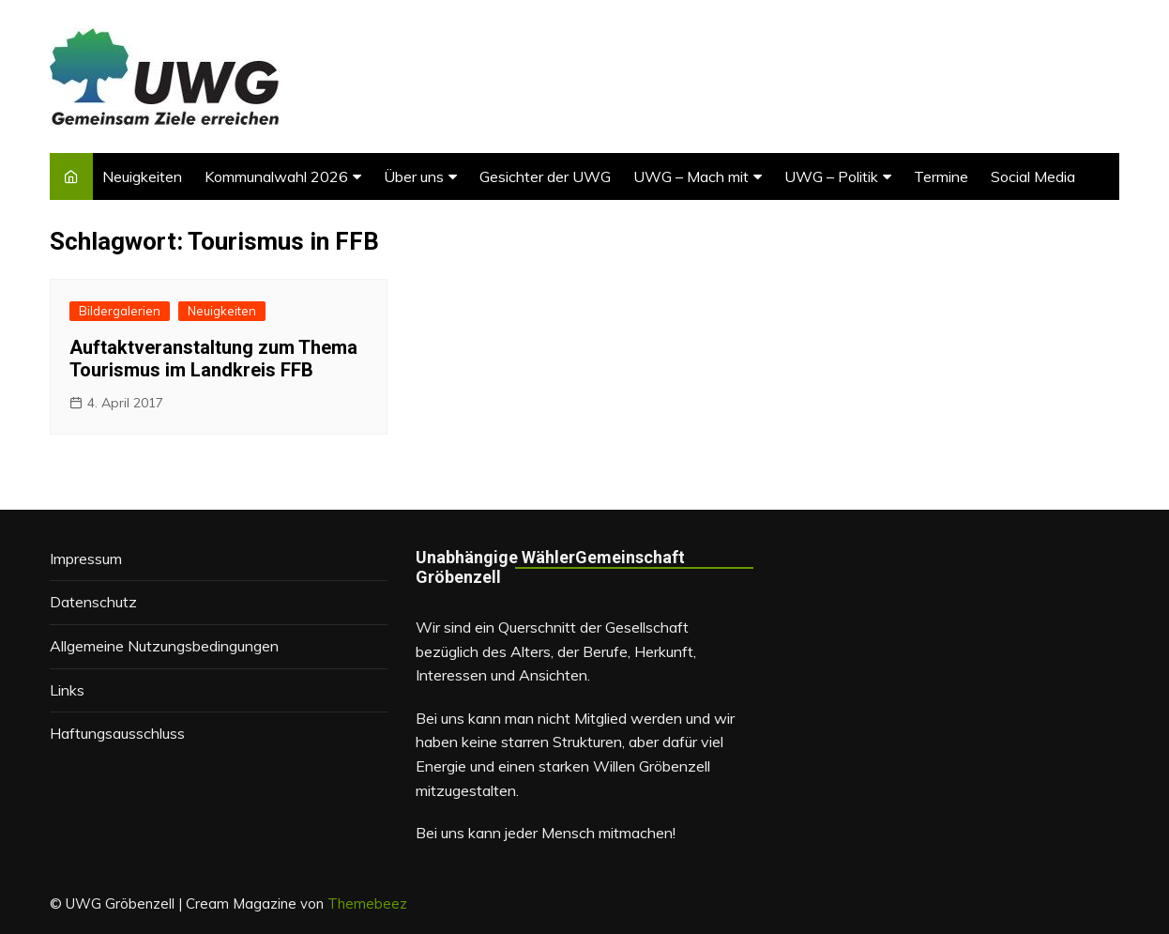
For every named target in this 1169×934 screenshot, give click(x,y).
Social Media (1033, 176)
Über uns (414, 176)
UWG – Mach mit (691, 176)
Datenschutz (93, 601)
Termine (941, 176)
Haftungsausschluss (117, 733)
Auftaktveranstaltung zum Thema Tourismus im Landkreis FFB (213, 358)
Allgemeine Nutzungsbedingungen (164, 645)
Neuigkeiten (142, 176)
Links (67, 690)
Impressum (86, 558)
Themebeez (367, 903)
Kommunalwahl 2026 (276, 176)
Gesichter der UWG (545, 176)
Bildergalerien (119, 310)
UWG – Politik (831, 176)
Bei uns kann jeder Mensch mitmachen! (546, 832)
